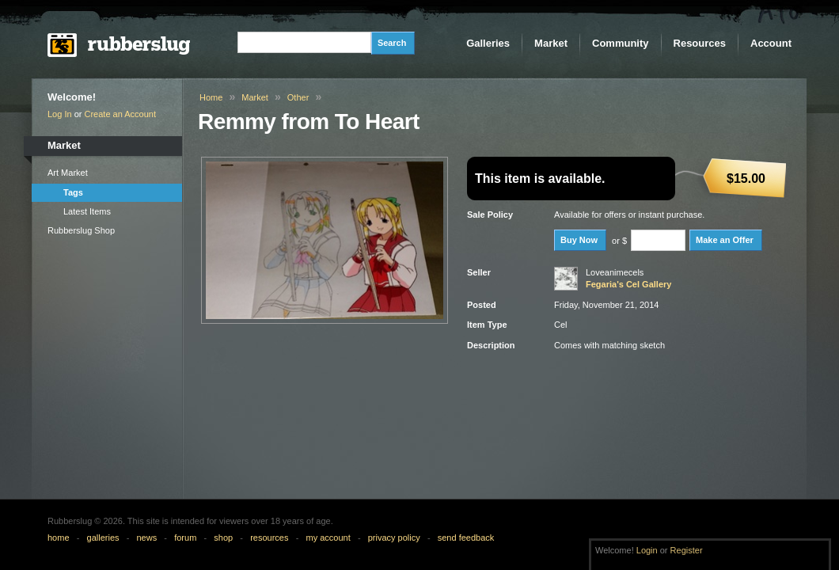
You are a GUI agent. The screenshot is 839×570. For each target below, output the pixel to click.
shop (223, 537)
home (58, 537)
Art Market (67, 172)
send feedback (466, 537)
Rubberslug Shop (81, 230)
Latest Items (87, 211)
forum (185, 537)
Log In (59, 114)
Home (210, 97)
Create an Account (121, 114)
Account (771, 43)
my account (328, 537)
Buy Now (579, 240)
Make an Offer (725, 240)
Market (551, 43)
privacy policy (394, 537)
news (147, 537)
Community (620, 43)
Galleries (488, 43)
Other (298, 97)
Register (686, 550)
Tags (73, 192)
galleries (103, 537)
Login (647, 550)
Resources (700, 43)
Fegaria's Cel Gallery (628, 284)
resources (269, 537)
